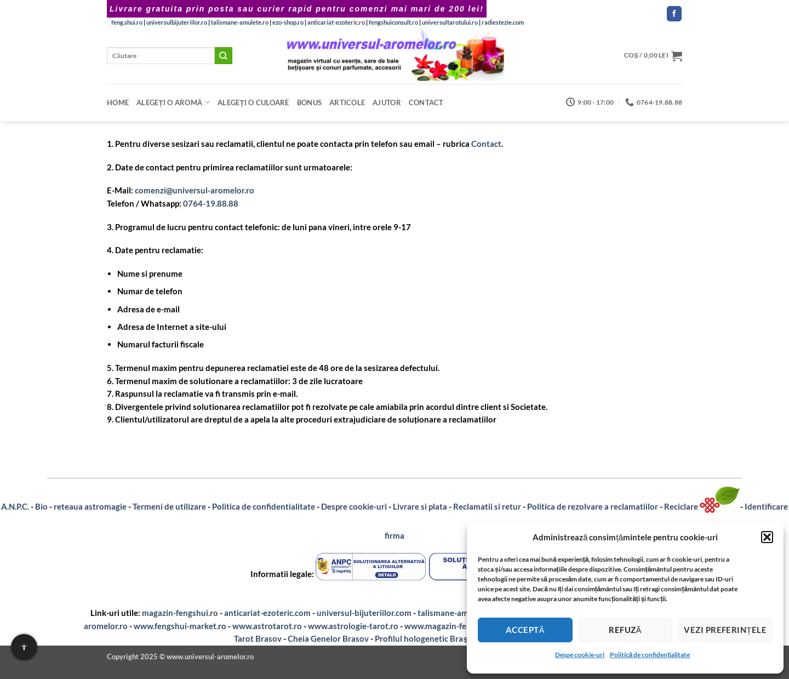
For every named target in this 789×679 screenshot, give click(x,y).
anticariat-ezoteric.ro (336, 22)
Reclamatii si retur (487, 506)
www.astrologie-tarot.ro (353, 626)
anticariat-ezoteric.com (267, 613)
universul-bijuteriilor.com (364, 613)
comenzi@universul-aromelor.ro (194, 190)
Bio (41, 506)
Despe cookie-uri (579, 655)
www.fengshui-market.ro (180, 626)
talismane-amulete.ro (239, 22)
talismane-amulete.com (461, 613)
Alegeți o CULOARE (253, 102)
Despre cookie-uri (354, 506)
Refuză (625, 630)
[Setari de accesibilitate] (24, 647)
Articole (347, 102)
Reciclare (682, 506)
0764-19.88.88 (210, 203)
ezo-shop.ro (288, 22)
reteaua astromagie (90, 506)
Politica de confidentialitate (263, 506)
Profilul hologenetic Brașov (426, 638)
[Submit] (223, 55)
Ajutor (387, 102)
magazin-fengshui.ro (180, 613)
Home (118, 102)
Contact (426, 102)
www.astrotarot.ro (267, 626)
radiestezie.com (503, 22)
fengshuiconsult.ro (393, 22)
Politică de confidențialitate (650, 655)
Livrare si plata (420, 506)
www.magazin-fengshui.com (456, 626)
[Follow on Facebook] (674, 13)
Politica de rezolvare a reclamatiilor (592, 506)
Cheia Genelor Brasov (328, 638)
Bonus (309, 102)
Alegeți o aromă (173, 102)
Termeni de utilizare (169, 506)
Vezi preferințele (725, 630)
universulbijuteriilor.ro (176, 22)
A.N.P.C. (15, 506)
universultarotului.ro (450, 22)
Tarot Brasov (258, 638)
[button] (767, 537)
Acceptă (525, 630)
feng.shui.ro (126, 22)
